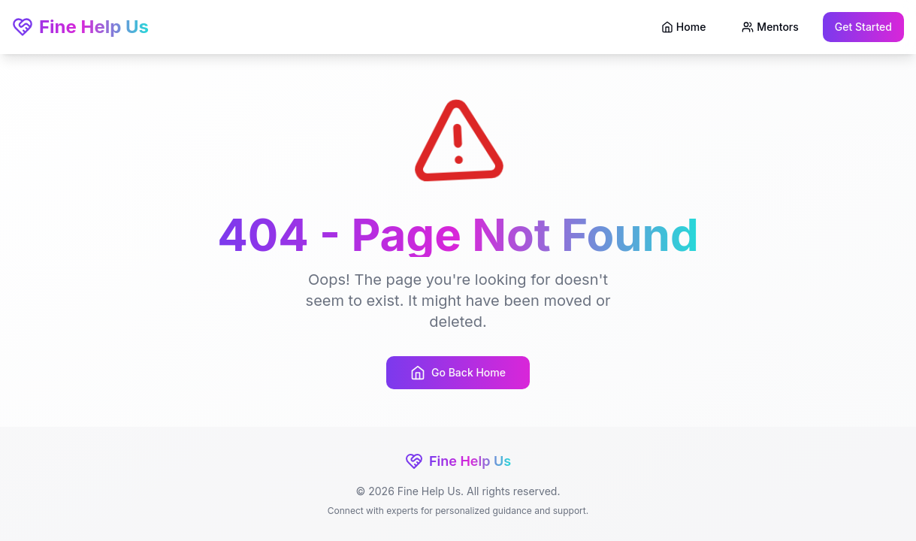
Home (683, 26)
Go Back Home (458, 372)
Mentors (770, 26)
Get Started (863, 26)
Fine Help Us (80, 27)
